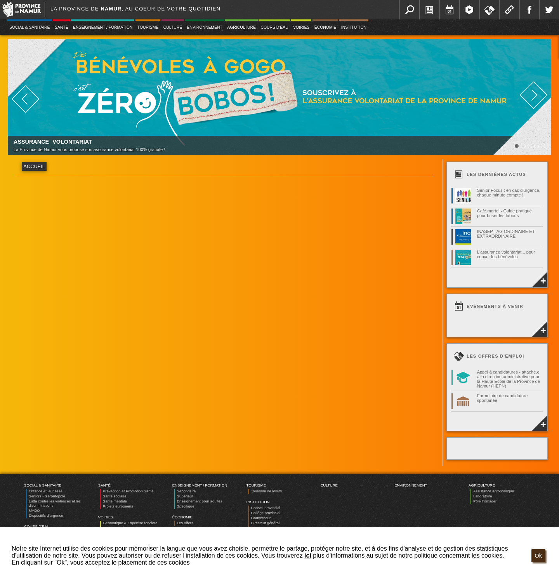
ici (307, 555)
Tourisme (148, 27)
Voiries (301, 27)
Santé (61, 27)
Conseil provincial (265, 508)
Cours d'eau (274, 27)
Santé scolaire (115, 496)
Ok (538, 556)
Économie (325, 27)
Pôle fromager (485, 501)
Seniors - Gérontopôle (47, 496)
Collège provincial (266, 513)
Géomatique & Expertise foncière (130, 523)
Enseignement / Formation (102, 27)
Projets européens (118, 506)
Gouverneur (261, 518)
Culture (172, 27)
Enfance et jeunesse (45, 491)
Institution (353, 27)
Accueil (34, 166)
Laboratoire (482, 496)
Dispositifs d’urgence (46, 515)
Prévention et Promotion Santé (128, 491)
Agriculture (241, 27)
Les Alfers (185, 523)
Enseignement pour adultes (199, 501)
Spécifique (185, 506)
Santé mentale (115, 501)
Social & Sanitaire (29, 27)
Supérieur (185, 496)
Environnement (204, 27)
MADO (34, 510)
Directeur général (265, 523)
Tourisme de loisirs (266, 491)
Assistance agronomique (493, 491)
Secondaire (186, 491)
